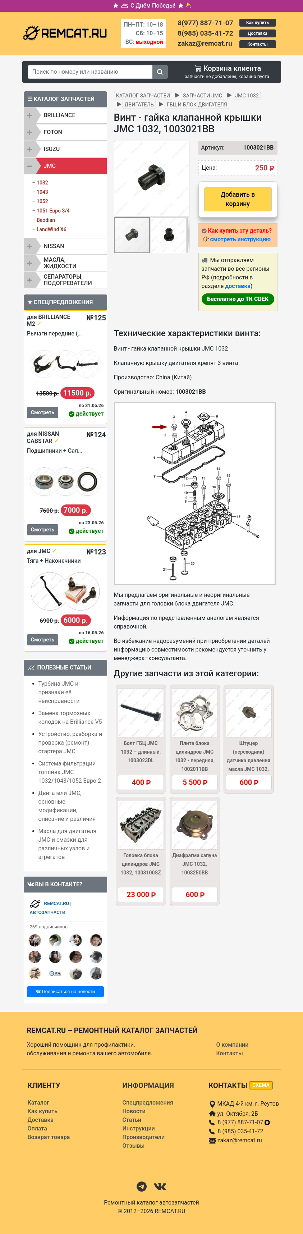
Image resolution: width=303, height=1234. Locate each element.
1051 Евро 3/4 (53, 211)
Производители (144, 1137)
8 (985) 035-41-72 (240, 1131)
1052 (42, 201)
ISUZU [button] (52, 149)
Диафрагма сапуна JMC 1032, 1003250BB (194, 864)
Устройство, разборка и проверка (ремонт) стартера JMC (70, 743)
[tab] (65, 115)
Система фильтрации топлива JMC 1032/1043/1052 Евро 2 (69, 772)
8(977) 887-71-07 (205, 23)
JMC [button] (50, 166)
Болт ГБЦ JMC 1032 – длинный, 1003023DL (141, 751)
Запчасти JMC (202, 96)
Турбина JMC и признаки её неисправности (59, 692)
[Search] (90, 72)
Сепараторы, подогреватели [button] (68, 280)
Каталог (38, 1102)
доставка (238, 286)
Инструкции (139, 1128)
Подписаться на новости (65, 991)
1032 (42, 183)
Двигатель (139, 105)
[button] (183, 178)
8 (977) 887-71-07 (244, 1122)
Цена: (209, 167)
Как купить (257, 22)
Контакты (257, 44)
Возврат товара (49, 1137)
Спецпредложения (148, 1102)
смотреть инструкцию (240, 239)
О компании (232, 1044)
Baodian (46, 220)
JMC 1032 (247, 96)
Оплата (37, 1128)
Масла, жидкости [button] (60, 263)
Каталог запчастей (143, 96)
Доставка (257, 33)
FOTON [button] (53, 132)
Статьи (132, 1119)
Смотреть (42, 412)
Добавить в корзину (238, 199)
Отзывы (134, 1145)
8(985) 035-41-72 (205, 33)
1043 (42, 192)
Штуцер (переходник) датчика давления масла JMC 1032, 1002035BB (248, 760)
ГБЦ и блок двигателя (197, 105)
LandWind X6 (51, 229)
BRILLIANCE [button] (59, 115)
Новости (134, 1111)
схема (261, 1085)
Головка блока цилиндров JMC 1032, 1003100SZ (140, 864)
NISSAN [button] (54, 246)
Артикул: (209, 147)
